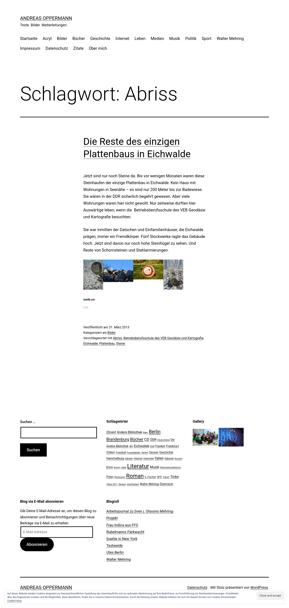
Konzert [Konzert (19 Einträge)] (178, 458)
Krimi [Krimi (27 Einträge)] (109, 467)
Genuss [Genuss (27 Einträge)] (154, 452)
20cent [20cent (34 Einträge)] (111, 432)
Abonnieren (36, 544)
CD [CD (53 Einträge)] (146, 439)
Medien (157, 38)
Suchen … (28, 422)
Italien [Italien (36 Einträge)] (159, 458)
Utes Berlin (115, 552)
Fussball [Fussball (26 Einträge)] (121, 452)
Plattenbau (107, 343)
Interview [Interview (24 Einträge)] (148, 458)
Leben (139, 38)
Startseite (28, 38)
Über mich (98, 48)
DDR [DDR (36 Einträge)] (153, 440)
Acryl (47, 38)
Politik (190, 38)
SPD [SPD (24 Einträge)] (159, 476)
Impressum (30, 48)
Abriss (117, 338)
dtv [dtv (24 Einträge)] (131, 446)
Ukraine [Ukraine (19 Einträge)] (122, 484)
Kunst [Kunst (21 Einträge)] (117, 467)
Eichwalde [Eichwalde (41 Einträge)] (141, 446)
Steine (120, 343)
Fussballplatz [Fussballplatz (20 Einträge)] (133, 452)
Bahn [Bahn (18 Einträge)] (145, 432)
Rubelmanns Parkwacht (125, 532)
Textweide (114, 545)
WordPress (259, 587)
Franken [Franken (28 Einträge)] (160, 446)
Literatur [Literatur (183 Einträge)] (138, 466)
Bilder (62, 38)
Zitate (78, 48)
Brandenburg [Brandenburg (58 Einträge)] (117, 439)
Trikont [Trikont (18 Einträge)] (166, 477)
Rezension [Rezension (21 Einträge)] (119, 477)
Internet (122, 38)
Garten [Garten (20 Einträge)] (144, 452)
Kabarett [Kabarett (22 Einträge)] (169, 458)
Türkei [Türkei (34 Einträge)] (174, 477)
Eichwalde (90, 343)
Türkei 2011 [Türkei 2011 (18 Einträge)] (112, 484)
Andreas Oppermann (46, 18)
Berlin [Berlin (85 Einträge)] (155, 431)
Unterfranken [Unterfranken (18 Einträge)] (133, 484)
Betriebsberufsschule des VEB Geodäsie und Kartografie (163, 338)
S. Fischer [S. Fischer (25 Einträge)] (150, 476)
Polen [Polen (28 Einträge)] (109, 476)
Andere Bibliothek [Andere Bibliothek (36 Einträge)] (129, 432)
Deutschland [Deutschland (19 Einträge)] (163, 440)
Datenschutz (57, 48)
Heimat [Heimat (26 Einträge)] (138, 458)
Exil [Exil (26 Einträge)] (152, 446)
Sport (206, 38)
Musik (174, 38)
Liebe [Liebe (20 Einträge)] (123, 467)
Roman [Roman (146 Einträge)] (135, 476)
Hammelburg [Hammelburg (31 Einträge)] (115, 458)
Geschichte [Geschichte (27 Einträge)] (166, 452)
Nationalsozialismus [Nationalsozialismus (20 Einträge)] (170, 467)
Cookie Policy (14, 600)
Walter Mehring (230, 38)
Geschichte (100, 38)
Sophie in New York (121, 539)
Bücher (78, 38)
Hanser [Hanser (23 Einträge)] (129, 458)
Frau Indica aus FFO (122, 525)
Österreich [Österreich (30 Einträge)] (166, 484)
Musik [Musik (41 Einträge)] (154, 467)
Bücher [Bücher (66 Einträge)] (136, 439)
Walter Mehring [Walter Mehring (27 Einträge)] (149, 484)
